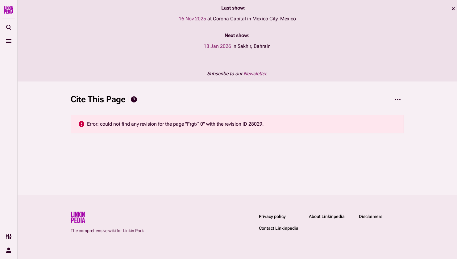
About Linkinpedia (327, 216)
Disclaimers (370, 216)
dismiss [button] (453, 8)
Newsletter (254, 74)
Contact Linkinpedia (278, 228)
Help (134, 99)
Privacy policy (272, 216)
